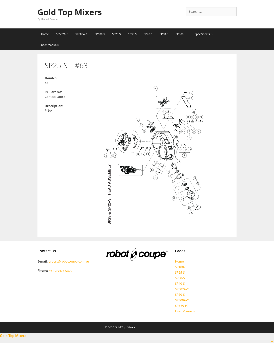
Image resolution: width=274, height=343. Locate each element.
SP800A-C (81, 34)
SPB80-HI (181, 34)
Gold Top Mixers (69, 12)
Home (45, 34)
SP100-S (100, 34)
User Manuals (50, 45)
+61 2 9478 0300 (60, 271)
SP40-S (148, 34)
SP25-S (116, 34)
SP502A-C (62, 34)
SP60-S (164, 34)
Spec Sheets (206, 33)
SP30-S (132, 34)
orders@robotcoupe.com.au (69, 261)
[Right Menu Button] (272, 341)
